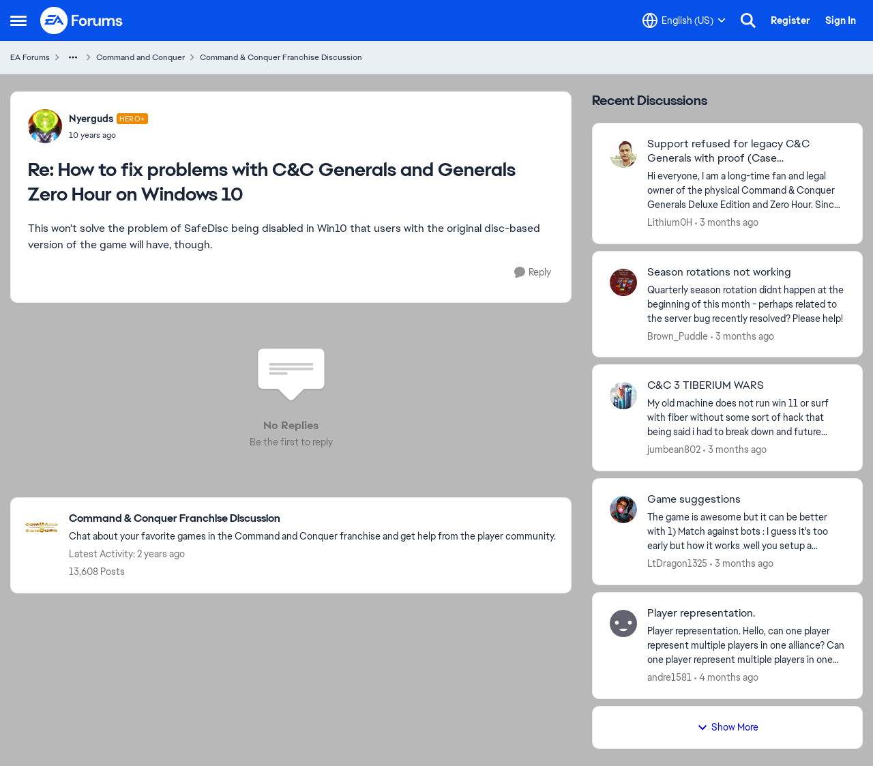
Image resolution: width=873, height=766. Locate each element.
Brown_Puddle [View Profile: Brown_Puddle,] (677, 335)
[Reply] (533, 272)
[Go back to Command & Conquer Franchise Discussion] (312, 519)
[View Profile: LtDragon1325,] (623, 509)
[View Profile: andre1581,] (623, 623)
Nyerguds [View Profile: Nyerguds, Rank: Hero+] (91, 119)
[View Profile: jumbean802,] (623, 395)
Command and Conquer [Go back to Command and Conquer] (140, 57)
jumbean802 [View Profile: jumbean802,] (673, 449)
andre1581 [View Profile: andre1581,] (669, 677)
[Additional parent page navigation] (73, 57)
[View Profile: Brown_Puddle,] (623, 282)
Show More (727, 727)
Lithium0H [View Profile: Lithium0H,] (669, 222)
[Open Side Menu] (18, 20)
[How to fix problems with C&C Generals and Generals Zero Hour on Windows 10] (108, 135)
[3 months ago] (726, 223)
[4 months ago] (726, 678)
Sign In (840, 20)
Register (790, 20)
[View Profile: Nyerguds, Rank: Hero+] (45, 126)
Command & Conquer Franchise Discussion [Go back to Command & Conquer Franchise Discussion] (281, 57)
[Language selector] (684, 20)
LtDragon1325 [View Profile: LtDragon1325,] (677, 563)
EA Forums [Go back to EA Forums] (30, 57)
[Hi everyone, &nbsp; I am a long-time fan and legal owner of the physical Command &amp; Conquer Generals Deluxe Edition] (746, 190)
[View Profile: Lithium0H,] (623, 154)
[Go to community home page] (81, 20)
